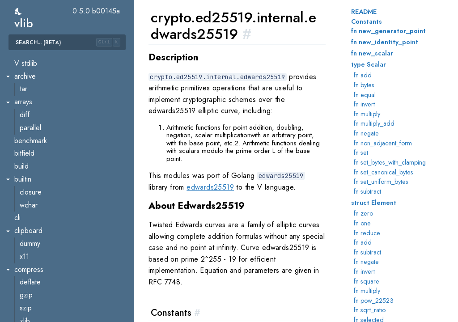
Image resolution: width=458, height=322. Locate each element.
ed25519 (33, 149)
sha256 (31, 303)
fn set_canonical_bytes (383, 172)
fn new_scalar (372, 53)
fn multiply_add (374, 123)
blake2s (31, 72)
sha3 (27, 316)
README (364, 11)
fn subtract (367, 191)
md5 (26, 200)
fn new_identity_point (384, 42)
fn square (366, 281)
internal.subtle (40, 187)
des (25, 123)
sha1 (26, 290)
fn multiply (367, 114)
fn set (361, 152)
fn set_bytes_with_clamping (390, 162)
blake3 (30, 85)
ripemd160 (36, 265)
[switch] (18, 11)
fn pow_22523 (374, 300)
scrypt (29, 278)
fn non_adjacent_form (383, 143)
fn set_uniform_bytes (381, 181)
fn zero (363, 213)
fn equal (365, 94)
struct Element (373, 202)
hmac (27, 174)
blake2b (32, 59)
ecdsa (29, 136)
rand (26, 239)
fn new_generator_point (388, 30)
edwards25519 (210, 187)
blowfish (32, 97)
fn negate (366, 133)
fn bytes (364, 84)
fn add (363, 75)
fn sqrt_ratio (370, 309)
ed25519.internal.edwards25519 (69, 162)
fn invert (364, 104)
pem (26, 226)
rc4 (25, 252)
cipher (29, 110)
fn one (362, 223)
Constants (366, 21)
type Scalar (368, 64)
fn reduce (367, 233)
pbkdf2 (30, 213)
